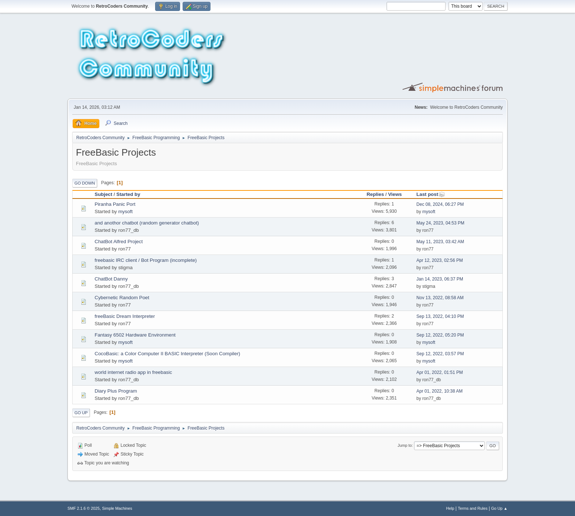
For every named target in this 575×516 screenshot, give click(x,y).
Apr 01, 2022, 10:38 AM (440, 391)
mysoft (125, 211)
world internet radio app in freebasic (133, 372)
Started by (128, 194)
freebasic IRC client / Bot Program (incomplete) (146, 260)
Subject (103, 194)
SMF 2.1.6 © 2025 (83, 508)
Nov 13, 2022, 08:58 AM (440, 297)
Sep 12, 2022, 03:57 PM (440, 353)
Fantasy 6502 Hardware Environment (135, 335)
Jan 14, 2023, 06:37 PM (440, 279)
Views (395, 194)
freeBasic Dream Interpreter (125, 316)
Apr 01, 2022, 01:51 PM (440, 372)
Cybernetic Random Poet (122, 297)
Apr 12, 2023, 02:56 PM (440, 260)
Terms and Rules (473, 508)
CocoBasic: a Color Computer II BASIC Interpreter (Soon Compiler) (167, 353)
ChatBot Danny (111, 279)
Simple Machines (117, 508)
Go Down (84, 183)
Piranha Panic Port (115, 204)
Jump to (404, 445)
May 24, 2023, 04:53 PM (441, 223)
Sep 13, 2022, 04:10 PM (440, 316)
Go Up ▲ (499, 508)
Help (450, 508)
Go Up (81, 413)
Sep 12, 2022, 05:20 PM (440, 335)
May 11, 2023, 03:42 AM (440, 241)
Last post (431, 194)
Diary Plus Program (116, 391)
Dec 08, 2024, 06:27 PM (440, 204)
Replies (375, 194)
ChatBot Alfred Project (119, 241)
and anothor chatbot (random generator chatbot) (147, 223)
